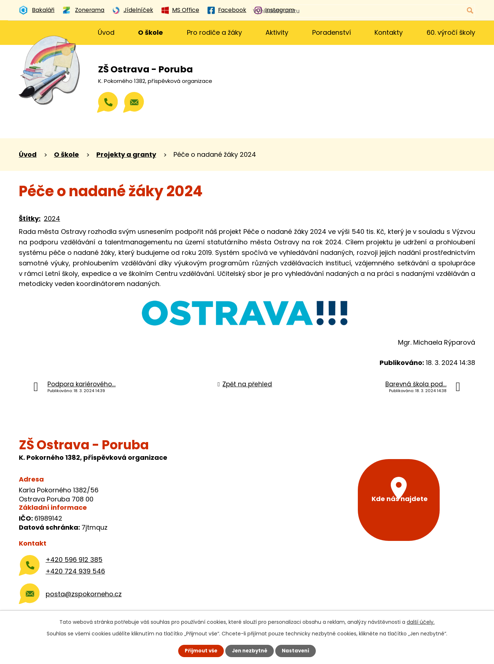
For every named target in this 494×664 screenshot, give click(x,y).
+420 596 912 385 (74, 559)
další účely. (421, 621)
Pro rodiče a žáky (214, 32)
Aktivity (276, 32)
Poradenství (331, 32)
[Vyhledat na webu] (439, 11)
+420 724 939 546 (75, 571)
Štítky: (30, 218)
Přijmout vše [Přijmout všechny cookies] (199, 650)
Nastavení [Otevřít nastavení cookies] (297, 650)
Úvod (106, 32)
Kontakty (388, 32)
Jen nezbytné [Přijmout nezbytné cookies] (250, 650)
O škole (150, 32)
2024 (52, 218)
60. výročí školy (451, 32)
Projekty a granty (126, 154)
